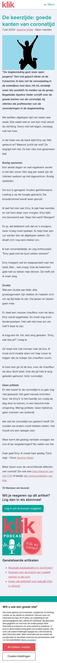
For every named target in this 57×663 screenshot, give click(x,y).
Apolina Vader (25, 29)
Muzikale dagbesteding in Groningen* (30, 567)
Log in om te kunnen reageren (23, 508)
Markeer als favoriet (15, 488)
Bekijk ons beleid (28, 640)
